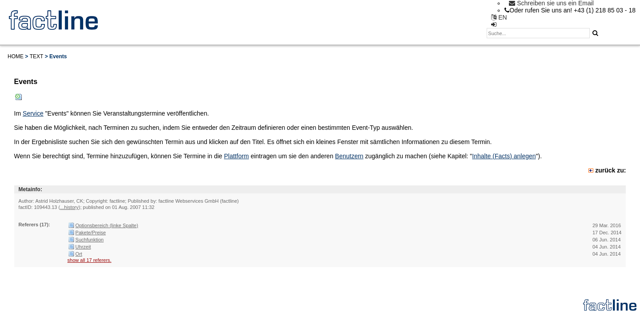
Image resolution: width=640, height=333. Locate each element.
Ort (79, 254)
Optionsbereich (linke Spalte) (107, 225)
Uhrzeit (83, 246)
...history (69, 207)
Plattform (236, 156)
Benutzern (349, 156)
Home (16, 56)
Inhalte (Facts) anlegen (504, 156)
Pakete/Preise (91, 232)
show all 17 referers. (90, 260)
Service (33, 113)
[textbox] (538, 33)
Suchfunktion (90, 239)
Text (37, 56)
